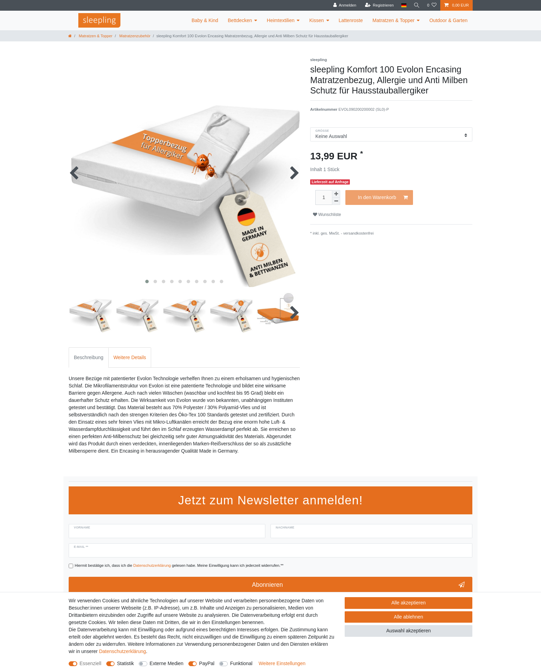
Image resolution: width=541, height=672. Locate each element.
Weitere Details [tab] (130, 357)
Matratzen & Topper (394, 20)
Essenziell (90, 663)
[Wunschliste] (431, 5)
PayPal (206, 663)
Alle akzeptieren (408, 602)
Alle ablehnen (408, 617)
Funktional (241, 663)
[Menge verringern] (336, 201)
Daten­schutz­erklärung (122, 651)
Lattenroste (351, 20)
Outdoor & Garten (448, 20)
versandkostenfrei (358, 233)
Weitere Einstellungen (281, 663)
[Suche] (416, 5)
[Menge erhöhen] (336, 194)
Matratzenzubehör (134, 36)
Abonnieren (358, 585)
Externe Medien (167, 663)
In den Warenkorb (383, 198)
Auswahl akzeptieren (408, 630)
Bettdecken (240, 20)
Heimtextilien (280, 20)
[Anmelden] (343, 5)
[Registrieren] (378, 5)
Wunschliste (327, 214)
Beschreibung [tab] (89, 357)
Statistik (125, 663)
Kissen (316, 20)
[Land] (402, 5)
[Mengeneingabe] (323, 197)
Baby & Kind (204, 20)
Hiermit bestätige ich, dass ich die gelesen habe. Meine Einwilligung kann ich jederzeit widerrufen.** (179, 565)
